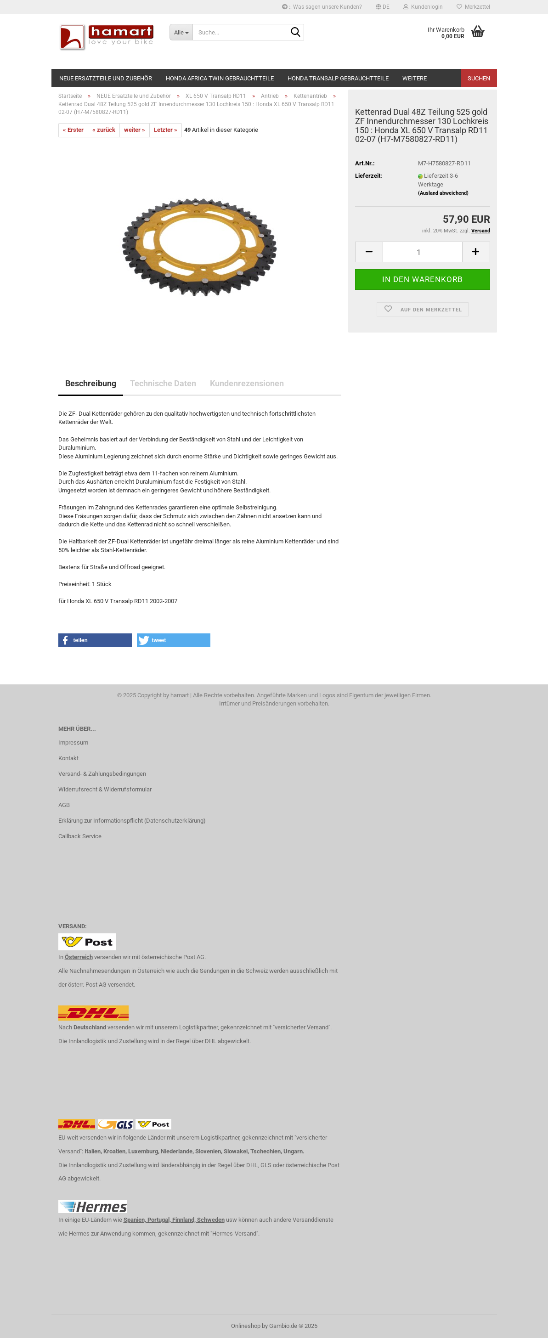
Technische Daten (163, 383)
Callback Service (80, 836)
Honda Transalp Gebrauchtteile (338, 78)
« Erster (73, 129)
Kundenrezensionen (247, 383)
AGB (64, 805)
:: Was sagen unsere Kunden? (322, 7)
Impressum (73, 742)
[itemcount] (422, 252)
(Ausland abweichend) (443, 193)
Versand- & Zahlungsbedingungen (102, 773)
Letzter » (165, 129)
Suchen (479, 78)
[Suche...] (180, 32)
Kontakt (68, 758)
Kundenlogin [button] (423, 7)
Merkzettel (473, 7)
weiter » (134, 129)
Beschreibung (90, 383)
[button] (382, 7)
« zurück (103, 129)
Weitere (414, 78)
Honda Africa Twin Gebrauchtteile (220, 78)
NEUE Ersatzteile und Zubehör (105, 78)
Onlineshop (245, 1325)
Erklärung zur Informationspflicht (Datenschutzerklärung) (132, 820)
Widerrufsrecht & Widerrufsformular (105, 789)
